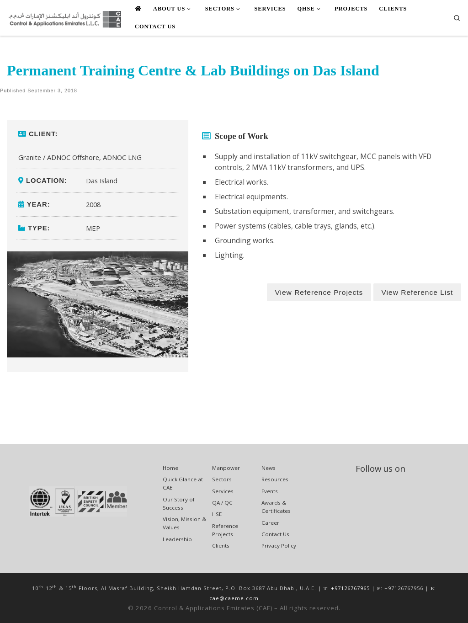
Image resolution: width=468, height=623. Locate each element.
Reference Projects (225, 530)
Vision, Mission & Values (184, 523)
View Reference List (417, 292)
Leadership (177, 539)
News (268, 467)
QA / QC (222, 502)
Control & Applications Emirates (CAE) (213, 608)
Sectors (222, 479)
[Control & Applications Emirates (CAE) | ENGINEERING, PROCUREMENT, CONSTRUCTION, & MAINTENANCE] (64, 17)
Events (269, 491)
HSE (217, 514)
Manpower (226, 467)
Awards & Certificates (276, 506)
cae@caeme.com (234, 598)
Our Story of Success (179, 503)
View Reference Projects (319, 292)
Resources (274, 479)
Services (223, 491)
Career (270, 522)
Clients (220, 545)
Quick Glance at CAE (183, 483)
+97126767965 (350, 588)
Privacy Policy (278, 545)
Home (170, 467)
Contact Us (275, 534)
